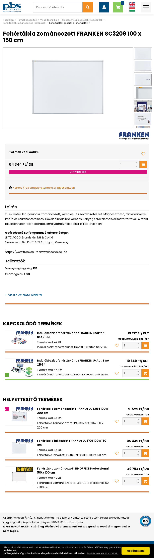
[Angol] (132, 4)
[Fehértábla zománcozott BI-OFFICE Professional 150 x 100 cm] (19, 476)
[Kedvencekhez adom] (143, 154)
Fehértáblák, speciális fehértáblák (68, 23)
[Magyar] (132, 9)
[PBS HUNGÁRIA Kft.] (12, 7)
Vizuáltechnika (48, 20)
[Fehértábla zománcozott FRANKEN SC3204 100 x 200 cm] (19, 416)
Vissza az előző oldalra (25, 295)
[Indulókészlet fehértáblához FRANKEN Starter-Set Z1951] (19, 340)
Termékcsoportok (27, 20)
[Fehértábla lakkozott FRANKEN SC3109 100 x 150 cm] (19, 448)
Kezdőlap (8, 20)
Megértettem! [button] (136, 550)
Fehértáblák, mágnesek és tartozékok (24, 23)
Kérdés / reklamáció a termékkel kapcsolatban (44, 188)
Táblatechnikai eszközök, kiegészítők (81, 20)
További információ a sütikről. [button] (102, 553)
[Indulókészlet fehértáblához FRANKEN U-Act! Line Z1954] (19, 368)
